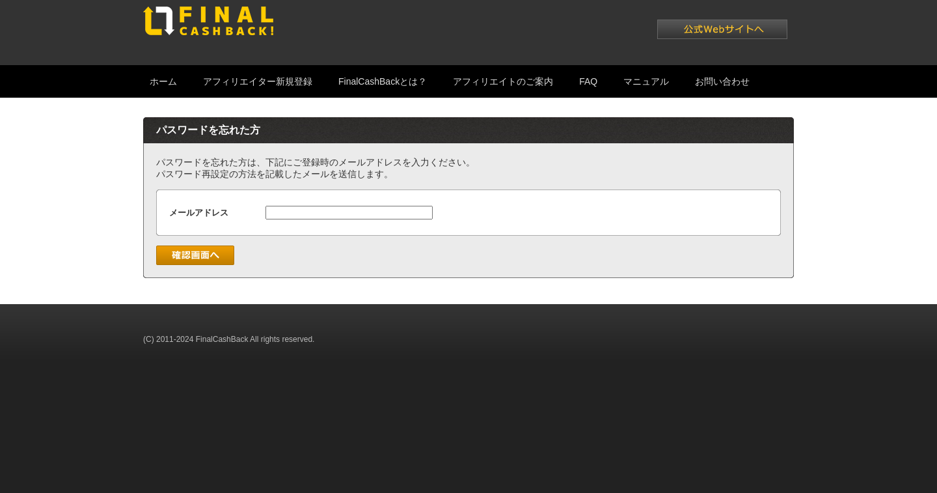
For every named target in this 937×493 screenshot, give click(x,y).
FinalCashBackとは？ (382, 81)
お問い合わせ (722, 81)
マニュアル (646, 81)
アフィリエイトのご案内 (503, 81)
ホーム (163, 81)
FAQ (588, 81)
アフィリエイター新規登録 (257, 81)
